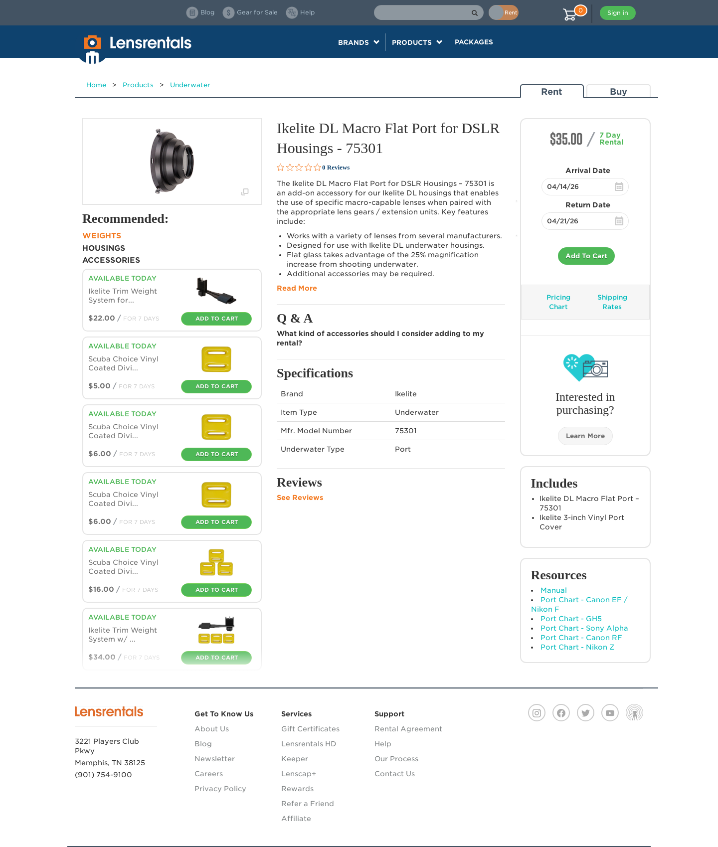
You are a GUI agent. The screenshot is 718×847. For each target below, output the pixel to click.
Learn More (585, 436)
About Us (211, 729)
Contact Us (394, 774)
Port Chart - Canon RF (581, 638)
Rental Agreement (408, 729)
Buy (618, 91)
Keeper (294, 759)
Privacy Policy (220, 789)
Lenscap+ (298, 774)
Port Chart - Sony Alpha (584, 628)
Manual (553, 590)
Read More (297, 288)
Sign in (617, 12)
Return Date (587, 205)
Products (138, 85)
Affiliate (296, 819)
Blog (203, 744)
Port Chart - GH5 (571, 619)
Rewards (297, 789)
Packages (474, 42)
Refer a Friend (307, 804)
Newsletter (214, 759)
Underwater (190, 85)
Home (96, 85)
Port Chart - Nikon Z (577, 647)
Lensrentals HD (309, 744)
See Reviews (300, 498)
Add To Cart (586, 256)
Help (382, 744)
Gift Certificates (310, 729)
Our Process (396, 759)
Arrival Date (587, 170)
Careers (208, 774)
